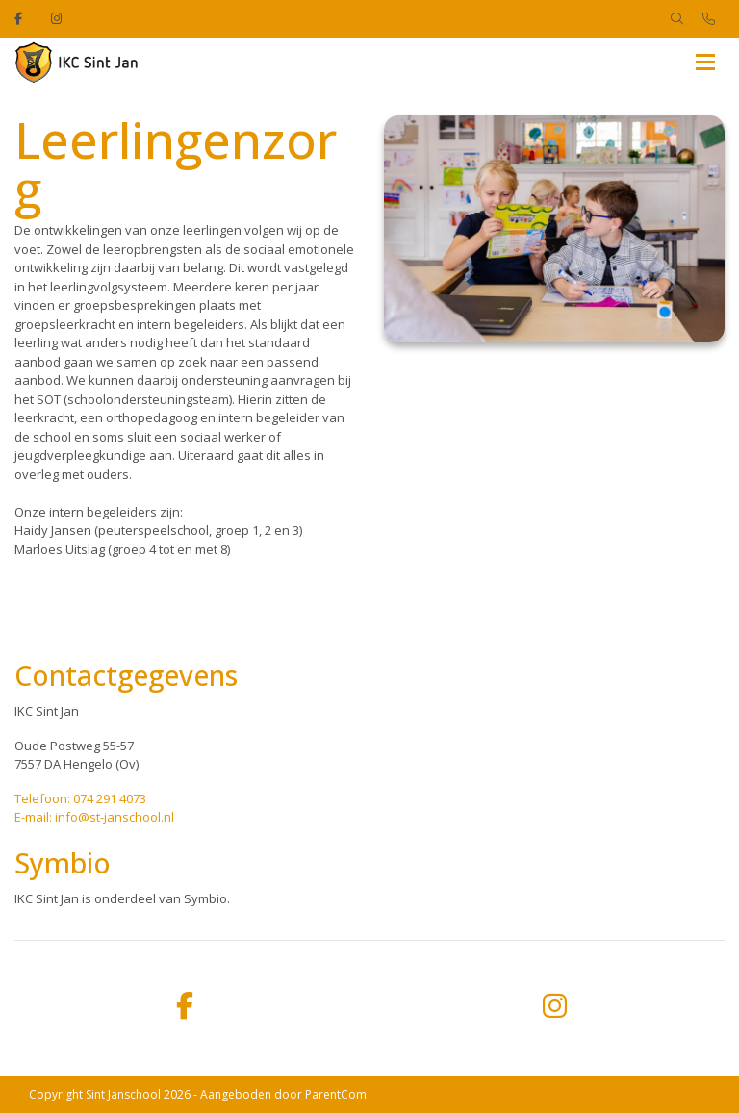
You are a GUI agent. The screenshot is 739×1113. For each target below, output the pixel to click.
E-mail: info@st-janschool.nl (94, 816)
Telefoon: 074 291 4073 (80, 798)
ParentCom (336, 1094)
